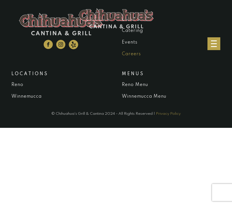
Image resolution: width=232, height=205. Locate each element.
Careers (131, 54)
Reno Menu (135, 85)
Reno (17, 85)
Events (130, 42)
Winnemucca (26, 96)
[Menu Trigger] (213, 43)
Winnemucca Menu (144, 96)
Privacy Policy (168, 114)
